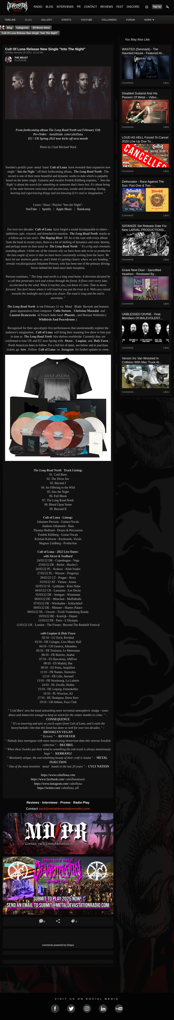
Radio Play (81, 802)
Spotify (46, 209)
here (23, 349)
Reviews (33, 802)
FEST (119, 6)
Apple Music (64, 209)
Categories (22, 27)
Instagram (68, 349)
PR (79, 6)
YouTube (31, 209)
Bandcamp (83, 209)
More (149, 19)
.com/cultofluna (66, 134)
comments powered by (58, 945)
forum (130, 19)
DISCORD (133, 6)
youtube (86, 19)
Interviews (50, 802)
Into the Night (25, 171)
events (66, 19)
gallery (46, 19)
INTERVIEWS (65, 6)
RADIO (38, 6)
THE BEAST (21, 57)
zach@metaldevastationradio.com (64, 808)
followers (109, 19)
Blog (9, 27)
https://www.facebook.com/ (48, 779)
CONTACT (90, 6)
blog (28, 19)
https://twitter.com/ (48, 788)
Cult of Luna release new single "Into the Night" (30, 33)
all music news (41, 27)
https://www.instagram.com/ (51, 783)
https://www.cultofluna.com (58, 775)
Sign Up (157, 7)
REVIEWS (106, 6)
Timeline (10, 19)
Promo (65, 802)
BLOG (49, 6)
